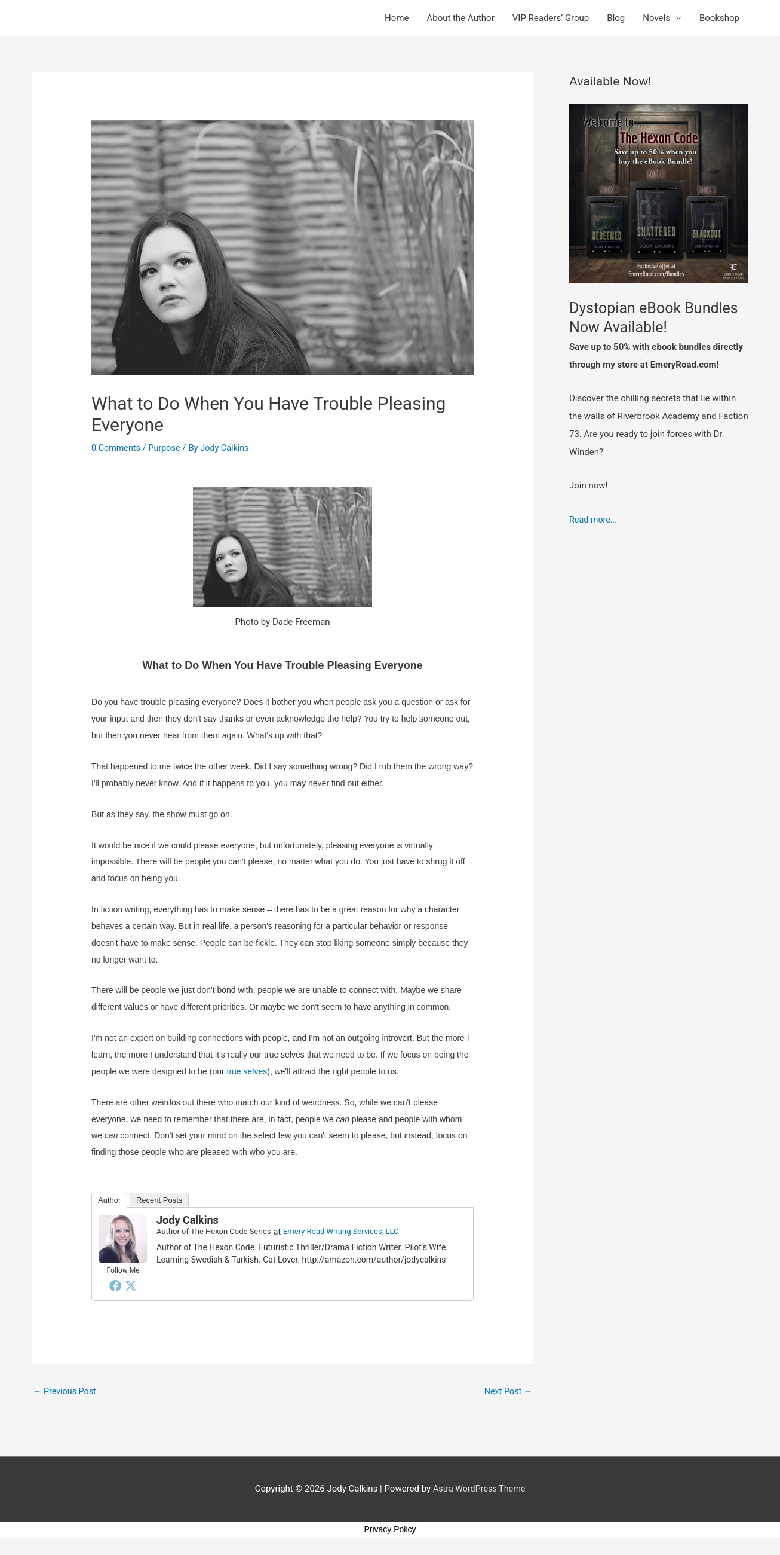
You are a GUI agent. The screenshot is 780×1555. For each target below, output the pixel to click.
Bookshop (719, 18)
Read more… (593, 519)
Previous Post (66, 1391)
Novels (656, 18)
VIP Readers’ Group (550, 18)
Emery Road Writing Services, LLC (341, 1231)
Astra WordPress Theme (479, 1489)
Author (109, 1200)
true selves (247, 1071)
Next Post (507, 1391)
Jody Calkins (187, 1220)
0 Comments (117, 447)
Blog (616, 18)
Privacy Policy (390, 1530)
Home (397, 18)
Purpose (167, 447)
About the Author (460, 18)
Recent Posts (159, 1200)
